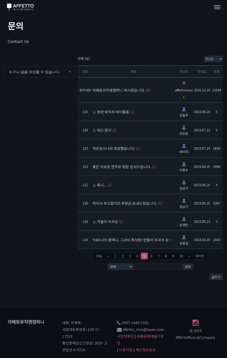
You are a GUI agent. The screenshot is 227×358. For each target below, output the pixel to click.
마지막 (199, 256)
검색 (188, 266)
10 (181, 256)
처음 (99, 256)
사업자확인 (125, 336)
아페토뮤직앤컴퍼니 (26, 321)
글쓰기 (216, 277)
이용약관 (126, 349)
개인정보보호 (145, 349)
